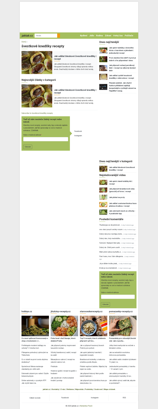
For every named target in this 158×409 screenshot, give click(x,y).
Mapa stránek (109, 389)
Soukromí (98, 389)
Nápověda (79, 389)
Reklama (70, 389)
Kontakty (55, 389)
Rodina (99, 35)
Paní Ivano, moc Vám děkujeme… (111, 256)
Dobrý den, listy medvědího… (110, 238)
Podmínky (89, 389)
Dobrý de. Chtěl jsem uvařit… (110, 247)
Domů (24, 42)
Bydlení (83, 35)
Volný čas (118, 35)
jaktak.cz (46, 389)
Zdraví (108, 35)
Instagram (78, 136)
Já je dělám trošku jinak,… (108, 263)
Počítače (129, 35)
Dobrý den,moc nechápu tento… (111, 234)
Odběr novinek (35, 398)
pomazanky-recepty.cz (121, 311)
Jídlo (91, 35)
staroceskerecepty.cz (91, 311)
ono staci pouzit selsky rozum (110, 229)
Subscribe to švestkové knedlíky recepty (37, 113)
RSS (124, 398)
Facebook (78, 131)
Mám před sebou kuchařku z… (110, 252)
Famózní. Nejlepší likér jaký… (110, 243)
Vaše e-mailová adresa (32, 135)
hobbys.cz (27, 311)
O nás (62, 389)
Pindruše (54, 366)
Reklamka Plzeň (86, 406)
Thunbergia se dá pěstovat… (110, 225)
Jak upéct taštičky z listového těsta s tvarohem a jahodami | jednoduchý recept (121, 50)
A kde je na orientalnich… (108, 268)
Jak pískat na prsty (117, 197)
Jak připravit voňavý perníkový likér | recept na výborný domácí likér (122, 68)
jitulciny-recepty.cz (61, 311)
